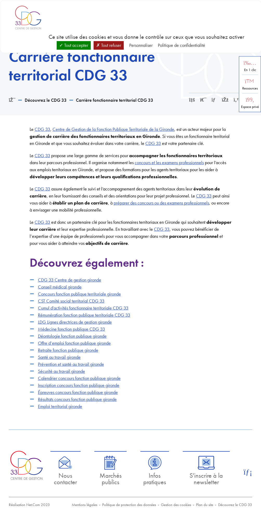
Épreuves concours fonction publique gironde (78, 392)
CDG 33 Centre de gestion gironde (69, 280)
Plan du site (204, 504)
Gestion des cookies (176, 504)
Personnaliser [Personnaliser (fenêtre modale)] (141, 45)
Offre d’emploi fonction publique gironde (74, 343)
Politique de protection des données (129, 504)
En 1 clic (250, 70)
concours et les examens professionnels (169, 162)
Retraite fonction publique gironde (68, 350)
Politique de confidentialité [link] (181, 45)
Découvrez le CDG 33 (46, 100)
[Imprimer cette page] (203, 100)
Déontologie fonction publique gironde (72, 336)
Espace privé (250, 107)
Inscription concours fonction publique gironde (78, 385)
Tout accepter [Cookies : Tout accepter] (73, 45)
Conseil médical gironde (60, 287)
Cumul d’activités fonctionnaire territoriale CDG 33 (83, 308)
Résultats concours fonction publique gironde (77, 399)
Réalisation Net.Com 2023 (29, 504)
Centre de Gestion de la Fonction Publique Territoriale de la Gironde (113, 129)
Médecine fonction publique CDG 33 (71, 329)
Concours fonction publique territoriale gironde (79, 294)
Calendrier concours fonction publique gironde (79, 378)
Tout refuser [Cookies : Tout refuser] (108, 45)
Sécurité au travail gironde (61, 371)
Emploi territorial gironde (60, 406)
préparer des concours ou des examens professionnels (161, 203)
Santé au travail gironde (59, 357)
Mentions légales (84, 504)
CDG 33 (42, 129)
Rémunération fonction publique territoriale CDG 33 (84, 315)
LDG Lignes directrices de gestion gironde (75, 322)
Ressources (250, 88)
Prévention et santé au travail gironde (71, 364)
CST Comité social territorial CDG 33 (71, 301)
